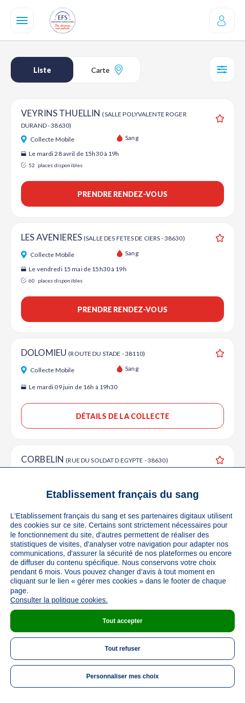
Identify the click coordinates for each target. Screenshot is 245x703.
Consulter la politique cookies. (59, 600)
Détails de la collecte (122, 416)
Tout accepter (122, 621)
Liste (42, 70)
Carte (106, 70)
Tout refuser (122, 648)
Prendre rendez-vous (122, 194)
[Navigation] (22, 20)
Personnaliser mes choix (122, 676)
